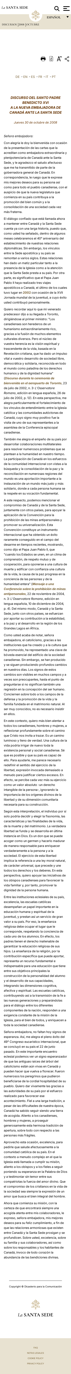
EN (25, 77)
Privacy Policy (35, 1363)
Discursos (9, 24)
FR (40, 77)
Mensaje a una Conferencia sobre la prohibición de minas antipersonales (35, 589)
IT (47, 77)
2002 (27, 292)
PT (54, 77)
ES (33, 77)
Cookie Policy (35, 1358)
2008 (22, 24)
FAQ (36, 1347)
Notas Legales (35, 1353)
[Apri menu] (66, 8)
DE (18, 77)
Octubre (32, 24)
